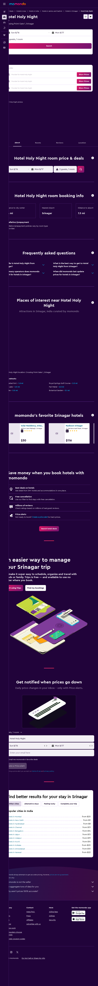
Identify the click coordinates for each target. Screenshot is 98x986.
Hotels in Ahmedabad (25, 875)
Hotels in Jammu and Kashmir (61, 11)
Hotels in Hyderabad (24, 850)
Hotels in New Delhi (24, 846)
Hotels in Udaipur (23, 864)
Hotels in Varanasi (23, 878)
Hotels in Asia (30, 11)
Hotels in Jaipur (22, 860)
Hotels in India (43, 11)
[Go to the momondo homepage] (17, 4)
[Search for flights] (4, 11)
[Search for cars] (4, 22)
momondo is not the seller (54, 907)
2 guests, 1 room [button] (24, 42)
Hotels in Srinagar (80, 11)
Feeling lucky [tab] (58, 830)
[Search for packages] (4, 27)
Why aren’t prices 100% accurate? (54, 917)
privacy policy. (58, 792)
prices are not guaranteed (68, 900)
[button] (4, 4)
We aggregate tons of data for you (54, 912)
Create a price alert (49, 538)
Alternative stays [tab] (40, 830)
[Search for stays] (4, 17)
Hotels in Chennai (23, 853)
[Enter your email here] (56, 773)
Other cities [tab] (23, 830)
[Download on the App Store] (81, 944)
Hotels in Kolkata (23, 871)
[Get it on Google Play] (81, 938)
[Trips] (4, 35)
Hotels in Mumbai (23, 842)
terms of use (45, 792)
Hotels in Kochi (22, 867)
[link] (53, 549)
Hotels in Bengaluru (24, 857)
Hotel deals (18, 11)
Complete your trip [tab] (77, 830)
